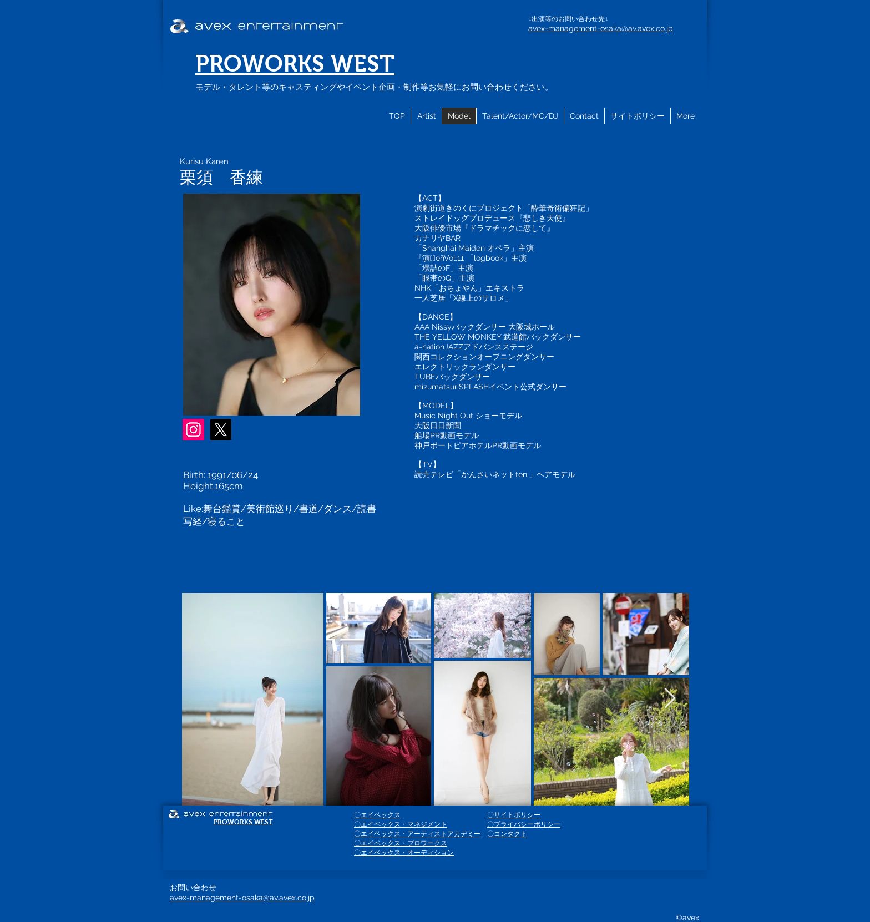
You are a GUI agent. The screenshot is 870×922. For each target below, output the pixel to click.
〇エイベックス (377, 815)
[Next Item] (670, 699)
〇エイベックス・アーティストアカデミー (417, 834)
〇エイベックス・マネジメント (400, 824)
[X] (220, 429)
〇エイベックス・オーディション (404, 853)
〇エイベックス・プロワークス (400, 843)
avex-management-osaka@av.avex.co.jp (600, 28)
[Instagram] (193, 429)
